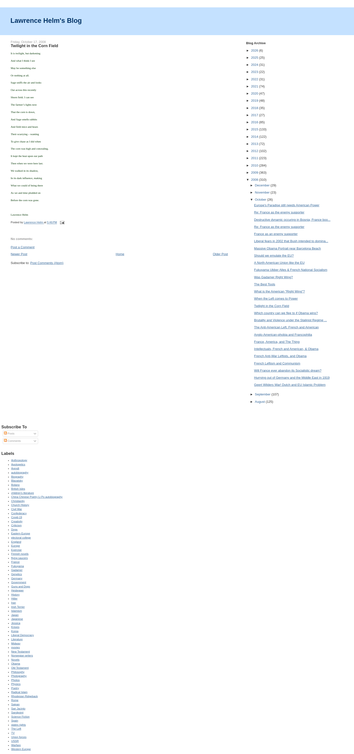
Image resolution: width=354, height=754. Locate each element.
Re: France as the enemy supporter (279, 212)
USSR (15, 741)
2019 (255, 100)
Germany (16, 578)
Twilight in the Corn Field (271, 306)
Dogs (14, 529)
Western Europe (21, 749)
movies (15, 647)
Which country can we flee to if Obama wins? (286, 313)
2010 (255, 165)
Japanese (17, 618)
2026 (255, 50)
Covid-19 (16, 517)
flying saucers (19, 558)
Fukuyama (17, 566)
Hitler (14, 598)
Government (18, 582)
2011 (255, 158)
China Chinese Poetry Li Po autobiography (37, 496)
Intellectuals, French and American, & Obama (286, 349)
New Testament (20, 651)
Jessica (15, 623)
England (16, 541)
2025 (255, 57)
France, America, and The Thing (277, 342)
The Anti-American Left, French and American (286, 327)
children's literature (22, 492)
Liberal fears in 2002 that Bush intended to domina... (291, 241)
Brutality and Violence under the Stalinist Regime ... (290, 320)
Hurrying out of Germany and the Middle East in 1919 (292, 377)
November (263, 192)
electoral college (21, 537)
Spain (14, 720)
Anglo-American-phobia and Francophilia (283, 334)
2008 (255, 180)
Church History (20, 504)
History (15, 594)
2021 (255, 86)
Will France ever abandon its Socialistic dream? (288, 370)
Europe (15, 545)
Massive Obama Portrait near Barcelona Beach (287, 248)
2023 (255, 72)
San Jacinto (18, 708)
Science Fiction (20, 716)
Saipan (15, 704)
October (261, 199)
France (15, 561)
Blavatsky (17, 480)
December (263, 185)
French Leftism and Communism (277, 363)
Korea (14, 631)
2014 (255, 137)
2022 (255, 79)
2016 (255, 122)
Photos (15, 680)
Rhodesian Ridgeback (24, 696)
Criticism (16, 525)
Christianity (18, 501)
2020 (255, 93)
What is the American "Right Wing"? (279, 291)
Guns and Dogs (20, 586)
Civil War (16, 509)
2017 (255, 115)
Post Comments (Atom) (46, 263)
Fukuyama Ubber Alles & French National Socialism (290, 270)
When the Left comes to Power (276, 298)
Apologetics (18, 464)
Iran (13, 602)
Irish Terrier (18, 606)
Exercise (16, 549)
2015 (255, 129)
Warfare (16, 745)
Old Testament (20, 667)
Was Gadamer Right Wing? (273, 277)
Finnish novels (20, 553)
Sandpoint (17, 712)
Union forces (19, 737)
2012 (255, 151)
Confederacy (19, 513)
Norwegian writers (22, 655)
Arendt (15, 468)
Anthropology (19, 460)
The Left (16, 728)
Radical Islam (19, 692)
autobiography (20, 472)
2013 (255, 144)
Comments (12, 440)
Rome (14, 700)
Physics (16, 684)
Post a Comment (23, 247)
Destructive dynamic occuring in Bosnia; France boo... (292, 220)
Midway (15, 643)
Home (120, 254)
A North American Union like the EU (279, 263)
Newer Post (19, 254)
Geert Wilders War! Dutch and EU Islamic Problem (290, 385)
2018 (255, 108)
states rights (18, 724)
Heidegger (17, 590)
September (263, 394)
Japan (15, 615)
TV (13, 732)
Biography (17, 476)
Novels (15, 659)
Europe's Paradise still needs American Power (287, 205)
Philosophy (18, 671)
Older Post (220, 254)
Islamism (16, 610)
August (260, 402)
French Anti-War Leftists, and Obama (280, 356)
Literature (17, 639)
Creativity (17, 521)
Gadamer (17, 570)
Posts (9, 433)
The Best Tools (264, 284)
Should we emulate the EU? (274, 255)
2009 (255, 172)
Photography (19, 675)
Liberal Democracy (22, 635)
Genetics (16, 574)
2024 (255, 65)
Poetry (15, 688)
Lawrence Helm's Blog (46, 20)
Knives (15, 627)
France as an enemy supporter (276, 234)
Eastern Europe (20, 533)
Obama (15, 663)
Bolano (15, 484)
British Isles (18, 488)
